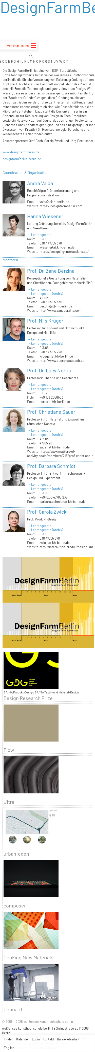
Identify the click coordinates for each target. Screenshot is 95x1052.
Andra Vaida (40, 183)
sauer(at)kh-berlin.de (55, 447)
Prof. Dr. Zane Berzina (50, 271)
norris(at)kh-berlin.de (55, 402)
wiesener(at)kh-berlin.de (57, 247)
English (9, 1048)
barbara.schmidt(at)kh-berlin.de (63, 502)
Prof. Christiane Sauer (51, 412)
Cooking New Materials (28, 957)
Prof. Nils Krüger (45, 321)
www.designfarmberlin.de (21, 152)
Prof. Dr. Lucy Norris (49, 370)
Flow (9, 750)
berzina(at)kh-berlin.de (56, 306)
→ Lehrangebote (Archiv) (45, 294)
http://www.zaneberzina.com (61, 310)
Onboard (13, 1009)
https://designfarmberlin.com (61, 206)
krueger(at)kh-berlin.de (56, 356)
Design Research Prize (28, 698)
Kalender (22, 1039)
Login (36, 1039)
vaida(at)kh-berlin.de (54, 202)
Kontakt (48, 1039)
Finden (8, 1039)
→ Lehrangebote (39, 235)
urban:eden (16, 853)
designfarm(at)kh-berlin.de (22, 159)
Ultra (9, 801)
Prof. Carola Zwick (46, 512)
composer (15, 905)
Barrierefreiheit (68, 1039)
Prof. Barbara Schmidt (51, 466)
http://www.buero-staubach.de (62, 361)
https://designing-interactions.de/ (64, 252)
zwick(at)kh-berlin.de (55, 543)
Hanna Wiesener (45, 216)
